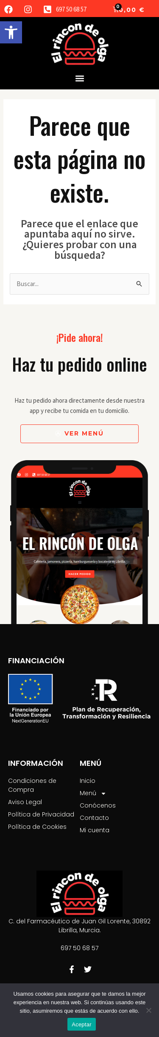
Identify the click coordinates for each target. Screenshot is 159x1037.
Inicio (87, 780)
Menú (93, 793)
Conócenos (98, 805)
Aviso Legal (25, 802)
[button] (11, 32)
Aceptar (82, 1024)
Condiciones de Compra (32, 785)
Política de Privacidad (41, 814)
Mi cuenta (94, 830)
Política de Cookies (37, 826)
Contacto (94, 818)
